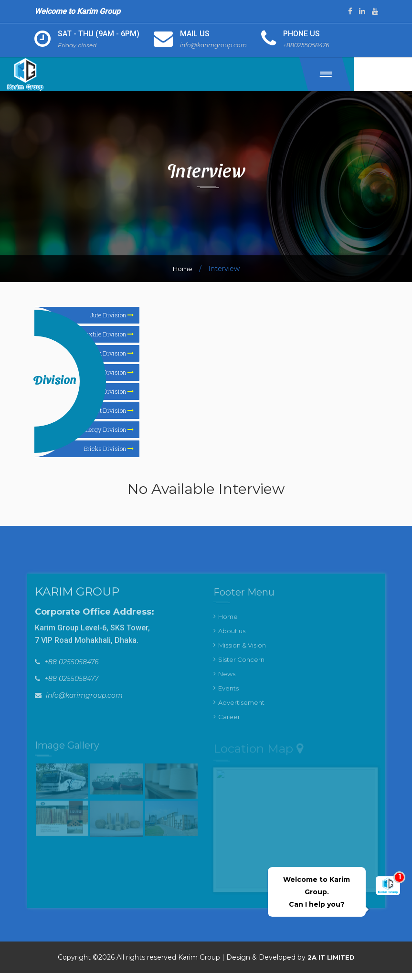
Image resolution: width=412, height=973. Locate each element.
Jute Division (112, 315)
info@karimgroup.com (216, 45)
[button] (349, 74)
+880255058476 (312, 45)
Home (182, 268)
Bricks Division (109, 448)
